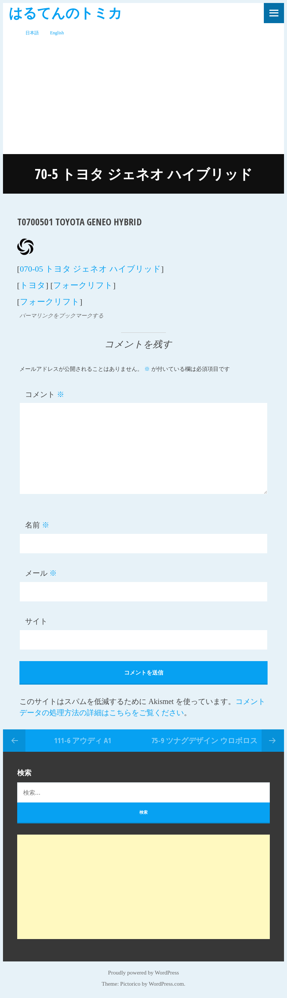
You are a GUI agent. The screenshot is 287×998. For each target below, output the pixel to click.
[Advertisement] (143, 98)
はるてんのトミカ (65, 12)
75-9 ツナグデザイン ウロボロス (204, 740)
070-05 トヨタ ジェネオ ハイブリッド (90, 268)
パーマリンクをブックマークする (61, 316)
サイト (36, 621)
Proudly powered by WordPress (143, 973)
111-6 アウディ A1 (82, 740)
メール (41, 573)
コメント (44, 394)
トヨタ (33, 285)
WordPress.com (166, 984)
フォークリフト (83, 285)
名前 (37, 525)
